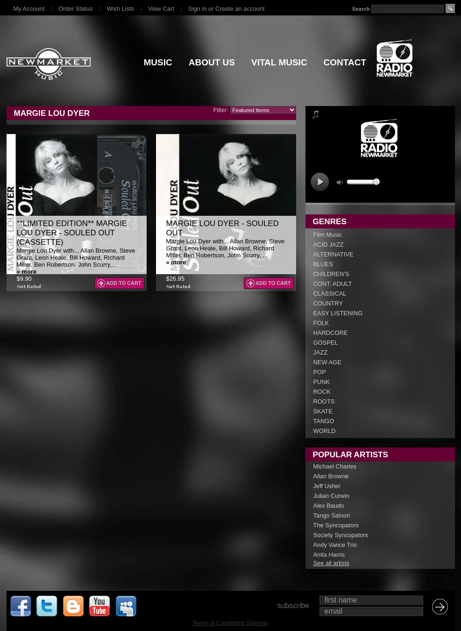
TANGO (323, 421)
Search (360, 9)
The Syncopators (336, 525)
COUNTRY (328, 303)
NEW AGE (327, 362)
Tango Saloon (331, 515)
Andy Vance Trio (335, 544)
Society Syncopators (341, 535)
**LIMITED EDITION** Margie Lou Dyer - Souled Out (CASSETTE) (72, 233)
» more (27, 271)
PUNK (321, 381)
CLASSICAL (330, 293)
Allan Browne (331, 476)
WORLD (324, 430)
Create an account (239, 8)
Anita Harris (329, 554)
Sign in (197, 8)
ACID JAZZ (328, 244)
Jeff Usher (327, 485)
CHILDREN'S (331, 273)
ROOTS (324, 401)
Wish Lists (120, 8)
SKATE (323, 411)
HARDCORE (330, 332)
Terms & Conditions (218, 622)
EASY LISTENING (338, 313)
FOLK (321, 322)
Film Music (327, 234)
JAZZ (320, 352)
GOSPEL (325, 342)
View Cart (161, 8)
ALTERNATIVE (333, 254)
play (319, 181)
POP (319, 372)
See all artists (331, 563)
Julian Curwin (331, 495)
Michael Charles (335, 466)
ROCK (322, 391)
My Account (29, 8)
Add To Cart (123, 283)
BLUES (323, 264)
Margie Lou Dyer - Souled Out (222, 228)
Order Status (75, 8)
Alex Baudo (328, 505)
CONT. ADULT (332, 283)
